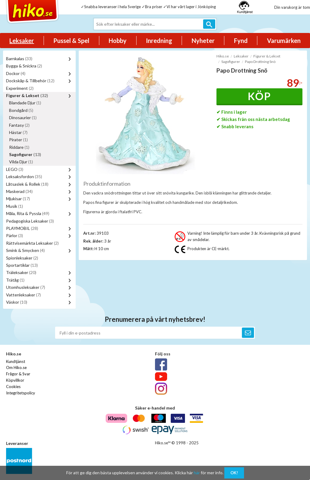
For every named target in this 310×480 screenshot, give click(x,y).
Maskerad (19, 191)
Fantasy (19, 125)
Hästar (18, 132)
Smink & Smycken (25, 250)
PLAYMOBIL (22, 228)
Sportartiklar (22, 265)
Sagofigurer (25, 154)
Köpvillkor (15, 380)
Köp (259, 96)
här (197, 472)
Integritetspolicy (20, 392)
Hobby (118, 40)
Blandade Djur (25, 102)
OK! (234, 472)
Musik (14, 206)
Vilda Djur (21, 161)
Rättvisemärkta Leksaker (32, 243)
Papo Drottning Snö (260, 61)
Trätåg (15, 279)
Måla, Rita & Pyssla (27, 213)
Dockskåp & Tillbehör (30, 80)
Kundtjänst (15, 361)
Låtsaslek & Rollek (27, 184)
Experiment (20, 88)
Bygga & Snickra (24, 65)
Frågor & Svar (18, 373)
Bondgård (21, 110)
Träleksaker (21, 272)
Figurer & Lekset (27, 95)
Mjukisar (18, 198)
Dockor (15, 73)
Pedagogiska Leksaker (30, 221)
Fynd (241, 40)
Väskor (16, 302)
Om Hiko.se (16, 367)
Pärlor (14, 235)
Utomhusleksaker (25, 287)
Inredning (159, 40)
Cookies (13, 386)
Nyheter (203, 40)
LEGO (14, 169)
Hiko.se (222, 56)
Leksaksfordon (24, 176)
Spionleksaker (22, 257)
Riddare (19, 147)
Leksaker (21, 40)
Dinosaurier (23, 117)
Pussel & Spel (71, 40)
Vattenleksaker (23, 294)
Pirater (18, 139)
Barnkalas (19, 58)
